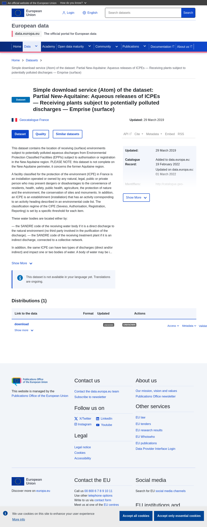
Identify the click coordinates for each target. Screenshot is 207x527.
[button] (74, 2)
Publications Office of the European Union (40, 395)
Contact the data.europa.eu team (96, 391)
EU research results (149, 430)
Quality (41, 134)
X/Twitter (82, 418)
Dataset (20, 134)
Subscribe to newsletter (90, 397)
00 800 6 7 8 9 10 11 (98, 491)
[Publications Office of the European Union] (41, 379)
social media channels (170, 491)
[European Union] (41, 481)
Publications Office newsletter (156, 396)
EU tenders (143, 424)
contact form (102, 500)
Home (16, 60)
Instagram (82, 424)
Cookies (79, 452)
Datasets (32, 60)
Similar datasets (67, 134)
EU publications (146, 443)
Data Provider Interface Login (155, 448)
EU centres (111, 504)
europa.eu (43, 490)
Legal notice (82, 447)
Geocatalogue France (34, 120)
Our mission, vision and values (156, 390)
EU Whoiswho (145, 436)
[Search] (143, 13)
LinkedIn (104, 418)
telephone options (100, 495)
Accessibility (82, 458)
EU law (140, 417)
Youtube (104, 425)
